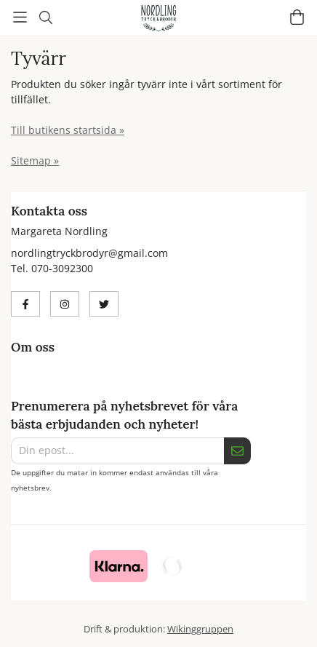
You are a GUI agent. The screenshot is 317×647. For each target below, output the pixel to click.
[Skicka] (237, 450)
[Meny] (20, 17)
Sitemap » (35, 160)
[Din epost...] (117, 450)
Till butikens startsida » (67, 130)
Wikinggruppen (200, 628)
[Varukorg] (297, 17)
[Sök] (45, 17)
